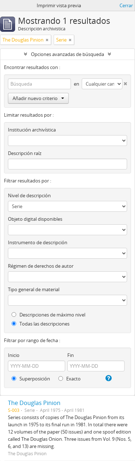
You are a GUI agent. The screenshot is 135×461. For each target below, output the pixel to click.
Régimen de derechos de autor (40, 266)
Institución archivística (32, 129)
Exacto (69, 378)
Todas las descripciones (40, 323)
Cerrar (126, 5)
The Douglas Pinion (34, 403)
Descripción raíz (24, 153)
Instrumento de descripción (37, 242)
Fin (70, 355)
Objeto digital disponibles (35, 219)
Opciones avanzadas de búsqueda (67, 54)
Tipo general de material (33, 289)
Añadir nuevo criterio (38, 98)
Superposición (31, 378)
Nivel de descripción (29, 195)
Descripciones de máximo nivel (48, 314)
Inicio (13, 355)
